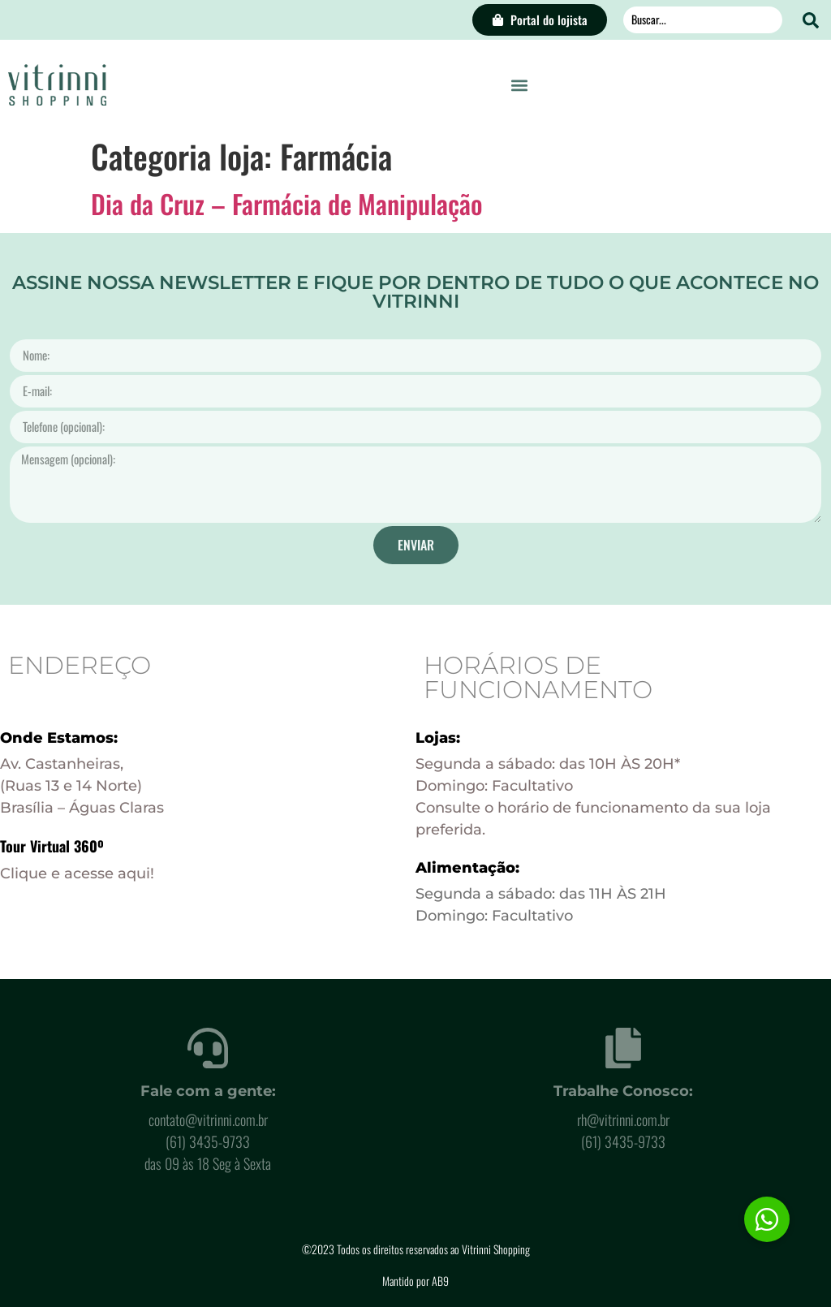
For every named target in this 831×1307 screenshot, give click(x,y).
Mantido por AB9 (415, 1280)
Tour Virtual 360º (52, 845)
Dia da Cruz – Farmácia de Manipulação (287, 203)
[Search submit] (810, 20)
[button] (519, 84)
